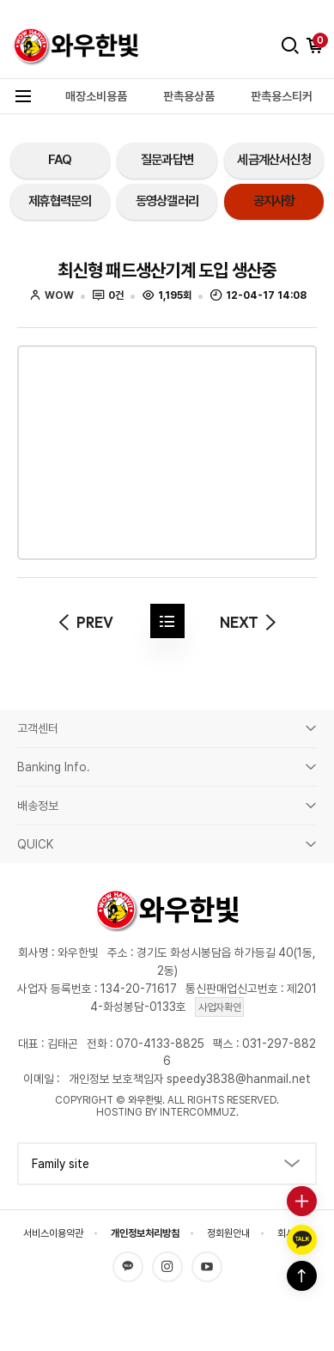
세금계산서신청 (274, 159)
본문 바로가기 (0, 14)
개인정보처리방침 (145, 1233)
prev (83, 622)
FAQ (60, 159)
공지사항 (274, 200)
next (250, 622)
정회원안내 (228, 1233)
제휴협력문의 (59, 200)
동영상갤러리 (167, 200)
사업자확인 (219, 1007)
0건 (109, 295)
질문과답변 (167, 159)
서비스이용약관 (53, 1233)
